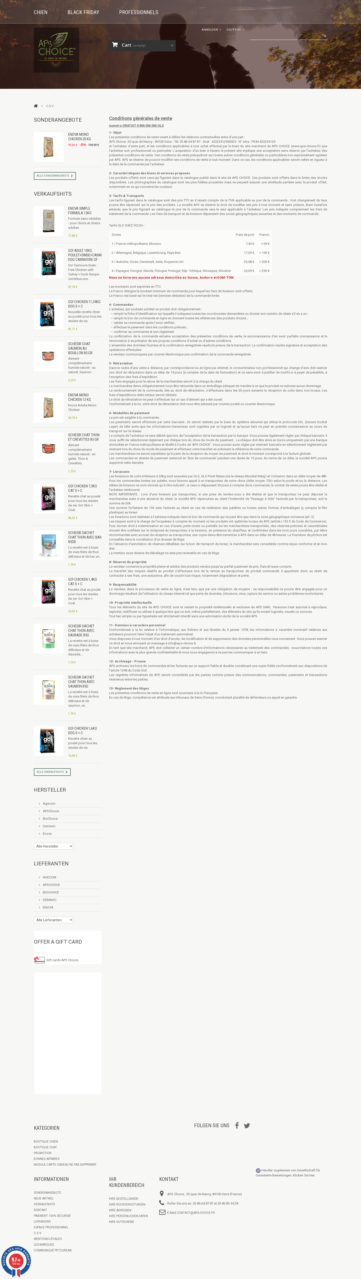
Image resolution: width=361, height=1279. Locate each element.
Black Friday (83, 12)
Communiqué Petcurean (53, 1250)
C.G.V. (38, 1233)
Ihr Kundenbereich (126, 1182)
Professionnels (138, 12)
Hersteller (50, 790)
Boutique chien (46, 1141)
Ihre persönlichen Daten (128, 1216)
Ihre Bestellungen (123, 1198)
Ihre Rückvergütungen (127, 1204)
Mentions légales (48, 1239)
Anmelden (210, 29)
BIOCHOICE (50, 892)
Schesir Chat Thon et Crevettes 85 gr (84, 437)
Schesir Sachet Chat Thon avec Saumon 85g (81, 682)
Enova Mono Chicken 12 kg (79, 397)
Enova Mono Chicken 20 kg (79, 136)
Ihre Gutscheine (121, 1222)
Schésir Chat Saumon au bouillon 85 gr (80, 348)
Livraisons (42, 1221)
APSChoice (50, 811)
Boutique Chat (45, 1147)
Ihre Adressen (120, 1210)
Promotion (42, 1153)
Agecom (48, 803)
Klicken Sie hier (303, 1175)
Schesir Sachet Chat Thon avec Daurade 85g (81, 630)
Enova (47, 834)
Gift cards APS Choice (62, 960)
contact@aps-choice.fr (196, 1213)
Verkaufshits (53, 194)
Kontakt (40, 1210)
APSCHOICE (51, 885)
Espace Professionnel (51, 1227)
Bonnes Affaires (46, 1159)
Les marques (44, 1244)
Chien (40, 12)
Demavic (48, 826)
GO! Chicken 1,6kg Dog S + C (82, 730)
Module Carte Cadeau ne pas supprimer (65, 1164)
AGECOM (49, 877)
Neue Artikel (44, 1198)
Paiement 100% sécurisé (52, 1216)
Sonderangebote (58, 120)
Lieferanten (51, 864)
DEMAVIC (49, 900)
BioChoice (50, 818)
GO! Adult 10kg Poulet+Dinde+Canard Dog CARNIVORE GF (86, 255)
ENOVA (47, 907)
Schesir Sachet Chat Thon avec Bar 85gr (85, 537)
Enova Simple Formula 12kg (80, 210)
